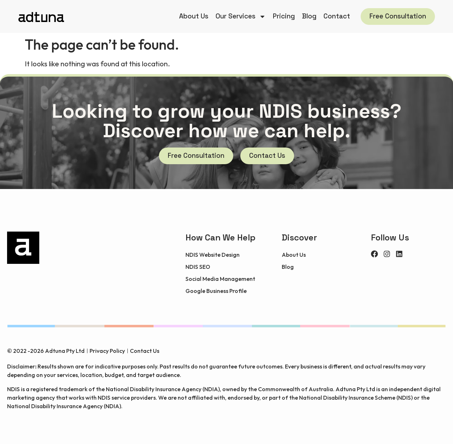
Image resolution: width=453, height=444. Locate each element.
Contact (336, 16)
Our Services (241, 16)
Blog (309, 16)
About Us (193, 16)
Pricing (284, 16)
